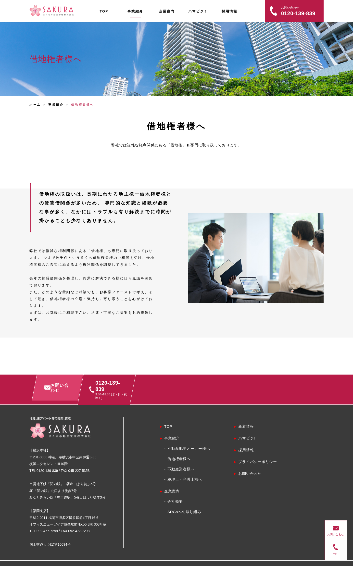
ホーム (35, 104)
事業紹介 (55, 104)
